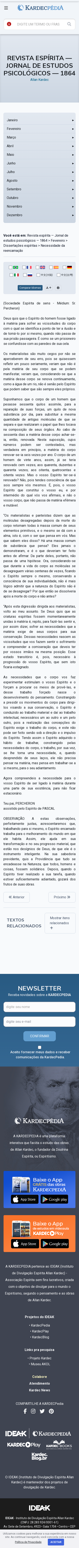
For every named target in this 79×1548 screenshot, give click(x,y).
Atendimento (39, 1383)
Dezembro (14, 215)
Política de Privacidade (28, 1542)
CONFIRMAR (39, 1036)
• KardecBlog (39, 1337)
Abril (10, 146)
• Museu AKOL (39, 1364)
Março (11, 137)
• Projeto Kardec (39, 1358)
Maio (10, 155)
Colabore (39, 1377)
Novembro (14, 206)
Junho (11, 163)
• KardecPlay (39, 1331)
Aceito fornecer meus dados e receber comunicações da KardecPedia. (40, 1054)
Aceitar (56, 1542)
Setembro (14, 189)
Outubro (12, 198)
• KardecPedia (39, 1325)
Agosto (12, 181)
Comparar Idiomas (30, 287)
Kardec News (39, 1390)
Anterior (16, 897)
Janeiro (12, 120)
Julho (11, 172)
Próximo (62, 897)
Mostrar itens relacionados (60, 923)
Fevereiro (14, 129)
